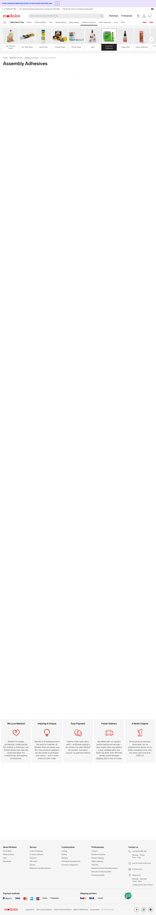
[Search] (66, 15)
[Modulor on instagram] (143, 910)
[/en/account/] (144, 16)
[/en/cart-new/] (150, 16)
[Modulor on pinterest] (150, 910)
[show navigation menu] (4, 22)
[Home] (17, 22)
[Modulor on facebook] (136, 910)
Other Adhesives (105, 22)
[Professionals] (127, 16)
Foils (51, 22)
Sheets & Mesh (40, 22)
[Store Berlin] (138, 16)
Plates (29, 22)
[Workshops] (112, 16)
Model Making (61, 22)
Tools (116, 22)
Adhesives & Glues (89, 22)
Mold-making (74, 22)
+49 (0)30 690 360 (9, 9)
